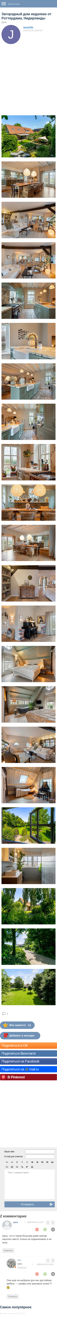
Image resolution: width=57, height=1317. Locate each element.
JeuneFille (28, 27)
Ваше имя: (9, 1151)
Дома (4, 22)
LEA (19, 1260)
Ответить (8, 1250)
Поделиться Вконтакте (18, 1053)
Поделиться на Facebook (20, 1061)
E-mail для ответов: (13, 1156)
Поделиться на (20, 1069)
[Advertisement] (28, 74)
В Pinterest (16, 1077)
